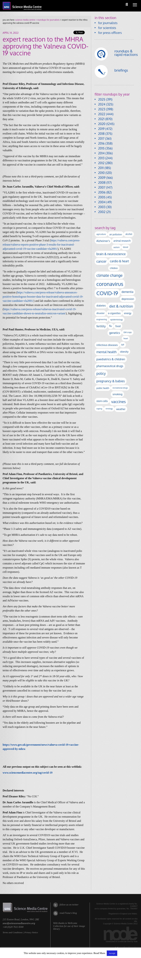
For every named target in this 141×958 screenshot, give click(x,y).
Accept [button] (112, 953)
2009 (102, 178)
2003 (101, 207)
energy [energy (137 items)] (127, 313)
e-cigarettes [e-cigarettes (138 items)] (114, 313)
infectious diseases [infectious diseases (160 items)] (107, 344)
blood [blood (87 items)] (125, 247)
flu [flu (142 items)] (110, 325)
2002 (101, 212)
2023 (101, 109)
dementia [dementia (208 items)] (127, 292)
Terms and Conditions (13, 932)
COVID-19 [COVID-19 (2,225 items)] (107, 293)
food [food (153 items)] (118, 326)
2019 (101, 129)
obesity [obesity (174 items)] (124, 351)
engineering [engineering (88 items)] (101, 319)
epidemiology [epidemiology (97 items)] (116, 319)
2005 (102, 197)
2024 (101, 104)
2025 (101, 99)
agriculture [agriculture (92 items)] (101, 234)
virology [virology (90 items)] (109, 408)
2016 (101, 143)
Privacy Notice (31, 932)
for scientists (107, 28)
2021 (101, 119)
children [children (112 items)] (114, 268)
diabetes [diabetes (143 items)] (101, 305)
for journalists (108, 23)
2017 (101, 138)
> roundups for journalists (47, 20)
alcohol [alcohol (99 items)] (128, 234)
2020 (101, 124)
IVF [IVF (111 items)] (122, 344)
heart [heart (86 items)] (126, 338)
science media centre (25, 20)
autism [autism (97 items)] (116, 247)
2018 (101, 134)
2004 (102, 202)
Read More (99, 953)
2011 (101, 168)
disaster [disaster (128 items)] (100, 313)
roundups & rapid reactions (126, 53)
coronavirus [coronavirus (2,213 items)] (109, 284)
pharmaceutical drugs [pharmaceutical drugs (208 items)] (109, 366)
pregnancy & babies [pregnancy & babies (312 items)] (110, 381)
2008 (102, 182)
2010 (101, 173)
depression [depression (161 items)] (128, 298)
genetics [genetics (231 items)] (114, 333)
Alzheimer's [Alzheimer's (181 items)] (103, 241)
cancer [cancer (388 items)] (101, 261)
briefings (121, 70)
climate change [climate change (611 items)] (109, 275)
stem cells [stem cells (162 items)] (102, 401)
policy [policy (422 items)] (101, 373)
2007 (101, 187)
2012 (101, 163)
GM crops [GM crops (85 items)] (128, 332)
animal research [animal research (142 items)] (122, 240)
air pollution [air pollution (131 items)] (115, 234)
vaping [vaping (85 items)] (99, 408)
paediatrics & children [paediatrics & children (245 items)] (110, 359)
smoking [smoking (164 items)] (117, 394)
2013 (101, 158)
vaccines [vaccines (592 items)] (118, 401)
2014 (101, 153)
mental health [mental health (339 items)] (106, 352)
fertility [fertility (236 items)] (101, 326)
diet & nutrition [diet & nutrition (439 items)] (121, 306)
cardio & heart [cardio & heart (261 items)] (119, 261)
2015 (101, 148)
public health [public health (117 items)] (102, 388)
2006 (102, 192)
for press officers (110, 33)
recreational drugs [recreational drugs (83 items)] (120, 388)
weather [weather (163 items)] (120, 409)
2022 (101, 114)
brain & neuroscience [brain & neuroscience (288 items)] (111, 254)
